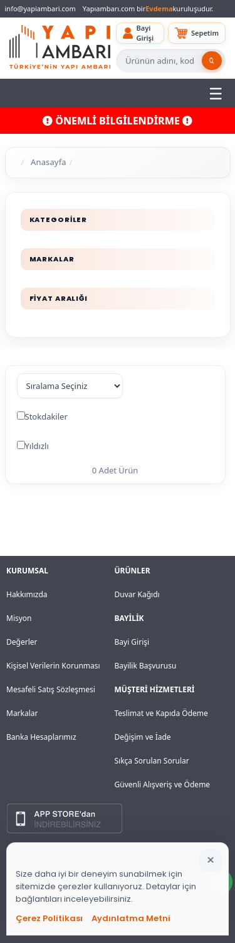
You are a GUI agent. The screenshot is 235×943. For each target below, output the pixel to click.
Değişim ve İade (143, 737)
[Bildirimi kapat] (210, 860)
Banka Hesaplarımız (41, 737)
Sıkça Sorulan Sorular (152, 760)
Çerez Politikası (49, 918)
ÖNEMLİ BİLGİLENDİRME (117, 121)
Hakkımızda (27, 594)
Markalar (22, 713)
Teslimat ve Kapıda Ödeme (161, 713)
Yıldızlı (37, 445)
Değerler (21, 642)
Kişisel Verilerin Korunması (53, 665)
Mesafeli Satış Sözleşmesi (50, 689)
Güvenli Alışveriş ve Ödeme (163, 784)
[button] (140, 33)
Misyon (19, 618)
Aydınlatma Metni (130, 918)
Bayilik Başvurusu (146, 665)
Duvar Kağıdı (137, 594)
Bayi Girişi (132, 642)
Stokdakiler (46, 416)
